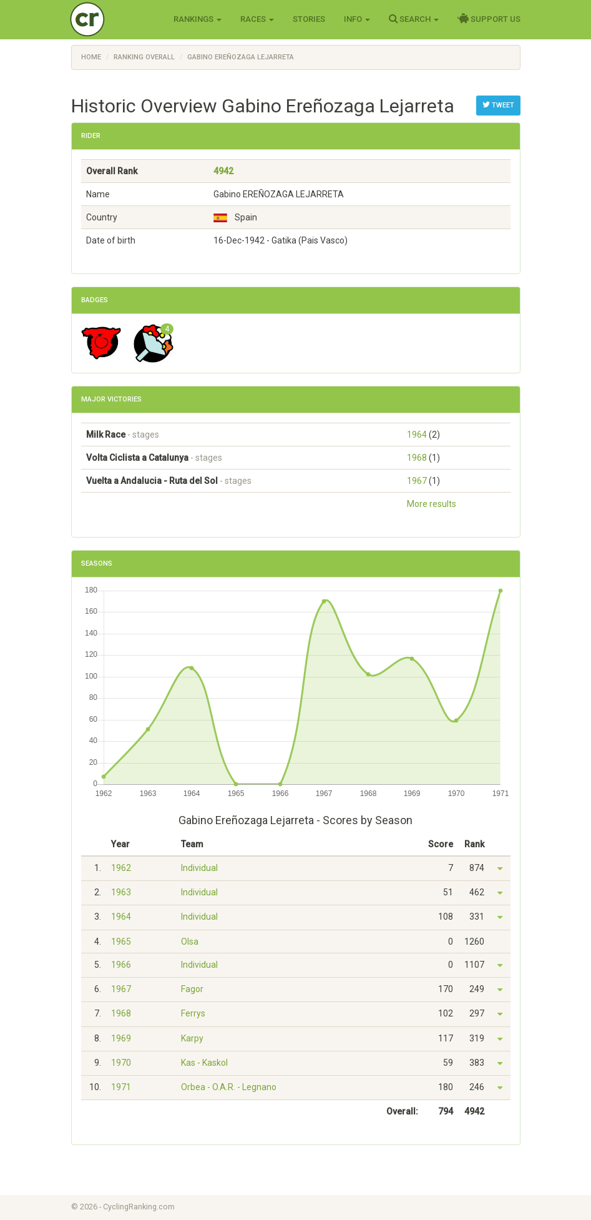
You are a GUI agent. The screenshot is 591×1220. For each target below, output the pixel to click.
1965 (121, 942)
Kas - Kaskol (204, 1063)
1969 (121, 1038)
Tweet (498, 105)
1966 (121, 965)
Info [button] (357, 19)
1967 (417, 481)
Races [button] (257, 19)
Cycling (113, 18)
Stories (309, 19)
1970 (121, 1063)
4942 (223, 171)
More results (431, 504)
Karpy (192, 1038)
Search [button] (414, 19)
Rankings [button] (197, 19)
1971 (121, 1087)
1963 (121, 892)
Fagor (192, 989)
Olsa (189, 942)
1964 (417, 435)
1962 (121, 868)
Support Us (488, 19)
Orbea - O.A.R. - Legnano (228, 1087)
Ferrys (193, 1013)
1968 (417, 458)
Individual (199, 868)
